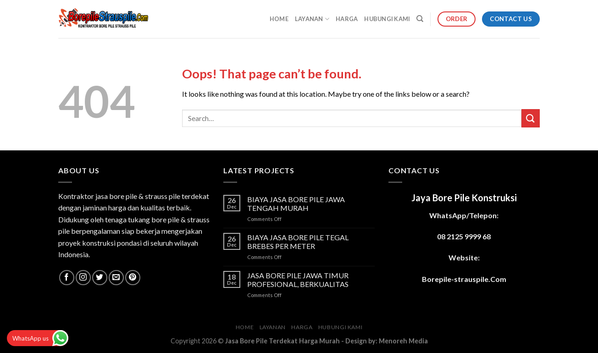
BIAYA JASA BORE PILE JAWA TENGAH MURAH (296, 203)
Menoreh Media (403, 341)
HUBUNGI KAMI (387, 18)
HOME (279, 18)
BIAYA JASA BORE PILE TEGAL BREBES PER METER (298, 241)
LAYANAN (312, 19)
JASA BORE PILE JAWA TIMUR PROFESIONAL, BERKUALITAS (298, 279)
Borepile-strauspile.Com (464, 279)
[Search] (419, 19)
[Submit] (530, 118)
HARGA (347, 18)
